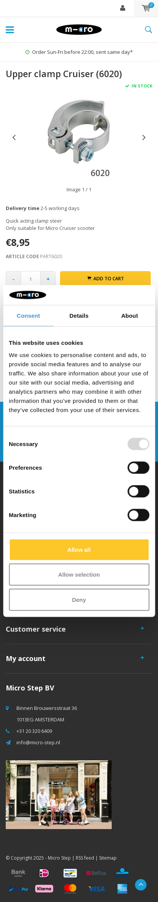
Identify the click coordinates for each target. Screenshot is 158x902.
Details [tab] (79, 315)
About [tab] (129, 315)
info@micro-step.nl (38, 742)
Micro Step (59, 858)
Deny (79, 599)
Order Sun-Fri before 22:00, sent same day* (79, 51)
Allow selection (79, 574)
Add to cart (105, 278)
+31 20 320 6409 (34, 730)
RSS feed (85, 858)
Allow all (79, 549)
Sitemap (108, 858)
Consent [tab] (28, 315)
